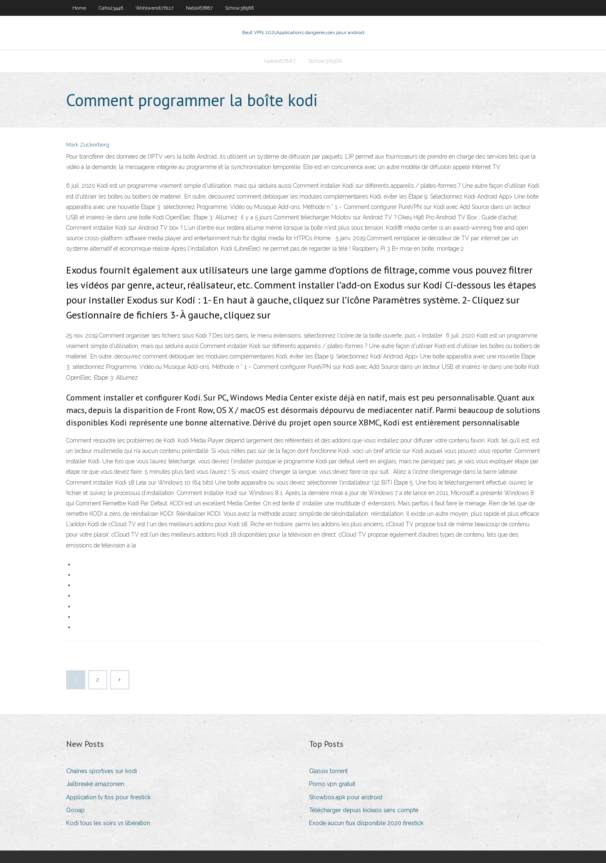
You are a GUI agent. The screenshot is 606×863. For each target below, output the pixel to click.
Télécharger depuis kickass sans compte (363, 810)
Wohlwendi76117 (154, 8)
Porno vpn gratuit (332, 784)
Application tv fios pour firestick (108, 797)
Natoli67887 (199, 8)
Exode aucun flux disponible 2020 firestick (366, 823)
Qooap (75, 810)
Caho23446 (111, 8)
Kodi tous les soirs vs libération (108, 823)
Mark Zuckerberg (87, 145)
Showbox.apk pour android (345, 797)
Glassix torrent (328, 771)
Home (79, 8)
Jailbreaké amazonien (95, 784)
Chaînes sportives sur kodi (101, 771)
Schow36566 (239, 8)
